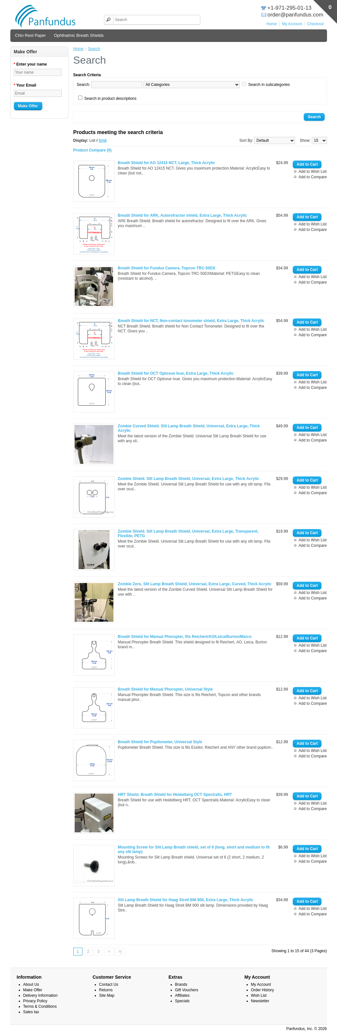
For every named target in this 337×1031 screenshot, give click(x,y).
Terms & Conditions (40, 1006)
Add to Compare (313, 177)
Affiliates (182, 995)
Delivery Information (40, 995)
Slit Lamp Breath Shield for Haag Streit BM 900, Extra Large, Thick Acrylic (186, 900)
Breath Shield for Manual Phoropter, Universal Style (165, 689)
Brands (181, 984)
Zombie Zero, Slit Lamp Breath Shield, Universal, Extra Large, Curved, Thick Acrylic (195, 584)
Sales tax (31, 1012)
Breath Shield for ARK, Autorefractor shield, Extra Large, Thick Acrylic (182, 215)
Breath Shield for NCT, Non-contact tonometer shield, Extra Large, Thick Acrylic (191, 320)
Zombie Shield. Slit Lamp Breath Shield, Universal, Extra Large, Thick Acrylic (188, 478)
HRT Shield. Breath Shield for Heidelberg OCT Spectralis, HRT (175, 794)
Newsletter (260, 1001)
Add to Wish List (313, 171)
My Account (292, 24)
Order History (262, 990)
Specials (182, 1001)
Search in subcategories (269, 84)
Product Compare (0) (92, 150)
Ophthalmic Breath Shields (79, 35)
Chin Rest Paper (30, 35)
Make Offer (28, 106)
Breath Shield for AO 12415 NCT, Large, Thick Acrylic (166, 163)
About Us (31, 984)
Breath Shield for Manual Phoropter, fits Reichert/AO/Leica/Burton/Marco (185, 636)
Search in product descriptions (110, 98)
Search (94, 49)
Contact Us (108, 984)
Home (272, 24)
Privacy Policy (35, 1001)
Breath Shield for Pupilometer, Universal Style (160, 742)
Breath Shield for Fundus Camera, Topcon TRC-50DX (167, 268)
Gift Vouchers (186, 990)
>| (119, 951)
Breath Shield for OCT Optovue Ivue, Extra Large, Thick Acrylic (176, 373)
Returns (106, 990)
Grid (103, 140)
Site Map (106, 995)
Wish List (259, 995)
